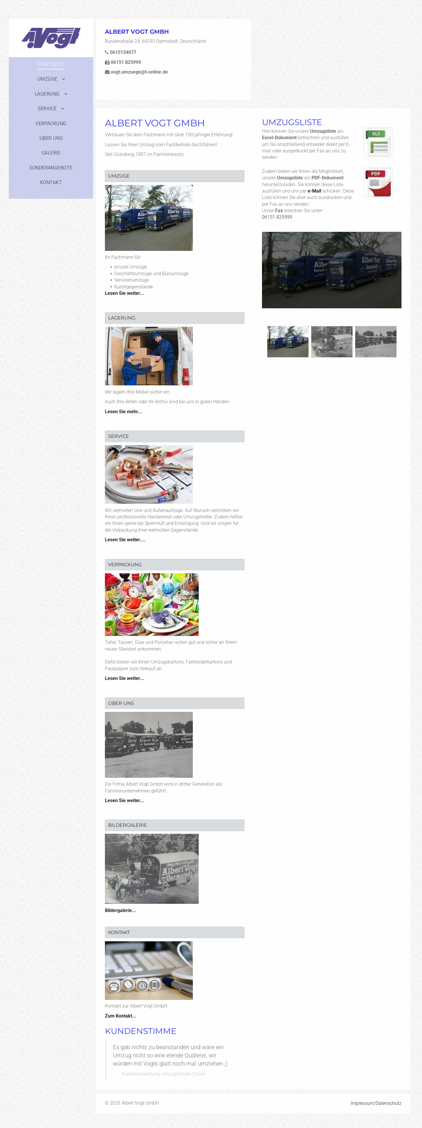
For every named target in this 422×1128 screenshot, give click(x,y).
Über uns (121, 703)
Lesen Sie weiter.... (125, 539)
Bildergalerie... (120, 910)
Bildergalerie (127, 825)
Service (118, 436)
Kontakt (119, 932)
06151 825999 (277, 217)
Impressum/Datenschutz (376, 1103)
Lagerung (121, 318)
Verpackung (125, 564)
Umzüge (119, 176)
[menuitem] (51, 64)
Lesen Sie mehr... (123, 411)
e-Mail (314, 191)
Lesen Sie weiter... (124, 293)
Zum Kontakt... (121, 1016)
